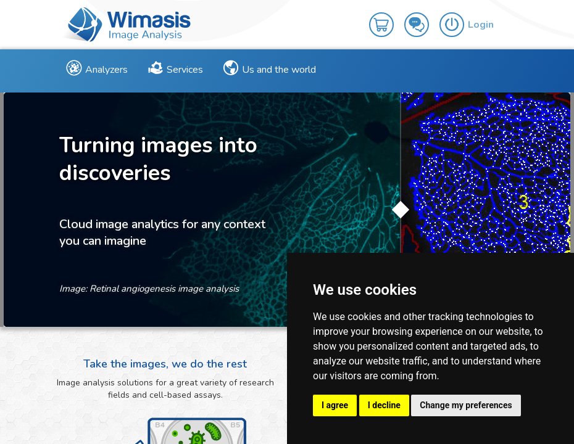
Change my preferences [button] (466, 405)
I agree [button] (335, 405)
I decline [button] (384, 405)
